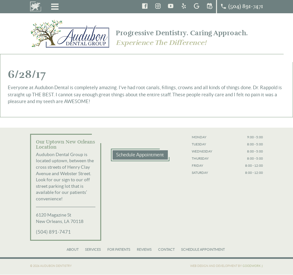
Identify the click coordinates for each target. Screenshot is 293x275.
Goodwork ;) (253, 266)
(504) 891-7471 (53, 232)
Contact (166, 249)
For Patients (118, 249)
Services (93, 249)
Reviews (144, 249)
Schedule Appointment (140, 154)
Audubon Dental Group (70, 33)
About (73, 249)
